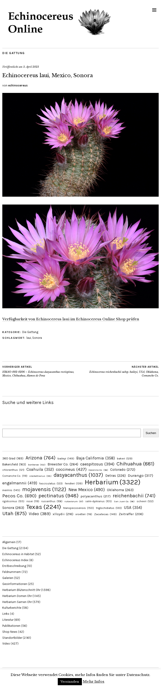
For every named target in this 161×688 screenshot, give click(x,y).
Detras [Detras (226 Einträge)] (115, 476)
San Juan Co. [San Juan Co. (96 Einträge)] (124, 501)
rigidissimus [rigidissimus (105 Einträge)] (13, 501)
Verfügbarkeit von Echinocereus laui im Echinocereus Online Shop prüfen (70, 319)
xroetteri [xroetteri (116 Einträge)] (83, 514)
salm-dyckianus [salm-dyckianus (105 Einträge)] (98, 501)
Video (6, 643)
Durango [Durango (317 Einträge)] (140, 475)
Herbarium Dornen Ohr (17, 596)
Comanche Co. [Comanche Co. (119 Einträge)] (14, 475)
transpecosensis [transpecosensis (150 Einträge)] (78, 508)
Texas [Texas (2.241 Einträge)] (43, 507)
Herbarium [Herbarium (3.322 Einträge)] (112, 482)
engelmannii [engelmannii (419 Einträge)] (19, 483)
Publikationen (11, 625)
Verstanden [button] (70, 682)
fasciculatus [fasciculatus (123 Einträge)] (51, 483)
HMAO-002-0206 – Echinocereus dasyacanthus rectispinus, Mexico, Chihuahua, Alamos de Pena (41, 371)
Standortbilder (12, 637)
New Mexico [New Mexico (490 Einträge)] (86, 489)
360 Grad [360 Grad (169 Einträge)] (12, 458)
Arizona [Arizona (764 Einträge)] (40, 458)
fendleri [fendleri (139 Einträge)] (74, 483)
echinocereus (18, 85)
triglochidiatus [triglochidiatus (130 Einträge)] (109, 508)
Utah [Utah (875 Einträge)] (14, 514)
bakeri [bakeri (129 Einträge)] (124, 458)
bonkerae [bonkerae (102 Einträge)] (36, 464)
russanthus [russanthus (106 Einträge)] (51, 501)
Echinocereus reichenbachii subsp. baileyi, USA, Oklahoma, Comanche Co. (119, 371)
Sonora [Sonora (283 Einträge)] (13, 507)
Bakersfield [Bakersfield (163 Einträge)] (14, 464)
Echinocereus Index (15, 560)
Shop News (9, 631)
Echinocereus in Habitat (18, 554)
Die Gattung (13, 53)
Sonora (37, 337)
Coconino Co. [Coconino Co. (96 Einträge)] (98, 469)
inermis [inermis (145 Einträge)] (11, 490)
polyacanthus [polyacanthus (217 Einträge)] (95, 496)
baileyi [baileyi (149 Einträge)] (66, 458)
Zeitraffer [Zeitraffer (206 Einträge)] (131, 514)
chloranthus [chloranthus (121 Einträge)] (13, 469)
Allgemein (9, 542)
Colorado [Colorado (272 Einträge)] (122, 469)
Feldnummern (11, 572)
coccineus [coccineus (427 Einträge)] (71, 469)
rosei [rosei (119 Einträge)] (32, 501)
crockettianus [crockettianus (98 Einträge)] (40, 475)
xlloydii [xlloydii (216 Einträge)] (63, 514)
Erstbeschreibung (14, 566)
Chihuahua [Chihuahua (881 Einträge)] (135, 464)
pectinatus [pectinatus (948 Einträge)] (58, 495)
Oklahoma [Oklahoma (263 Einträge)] (120, 490)
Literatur (7, 619)
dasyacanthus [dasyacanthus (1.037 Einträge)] (78, 475)
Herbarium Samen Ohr (17, 602)
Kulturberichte (11, 607)
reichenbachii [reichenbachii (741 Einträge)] (134, 495)
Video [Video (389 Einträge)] (40, 513)
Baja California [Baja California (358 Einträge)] (95, 458)
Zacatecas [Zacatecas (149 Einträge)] (105, 514)
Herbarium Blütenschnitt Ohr (21, 590)
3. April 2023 (31, 66)
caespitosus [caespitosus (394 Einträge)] (97, 464)
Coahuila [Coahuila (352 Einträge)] (40, 469)
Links (5, 613)
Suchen (151, 433)
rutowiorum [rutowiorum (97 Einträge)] (73, 501)
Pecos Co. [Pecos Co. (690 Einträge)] (19, 495)
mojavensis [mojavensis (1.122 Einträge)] (44, 489)
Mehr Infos (93, 681)
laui (28, 337)
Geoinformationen (14, 584)
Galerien (7, 578)
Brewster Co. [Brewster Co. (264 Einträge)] (63, 464)
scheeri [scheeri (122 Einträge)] (145, 501)
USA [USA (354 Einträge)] (133, 507)
